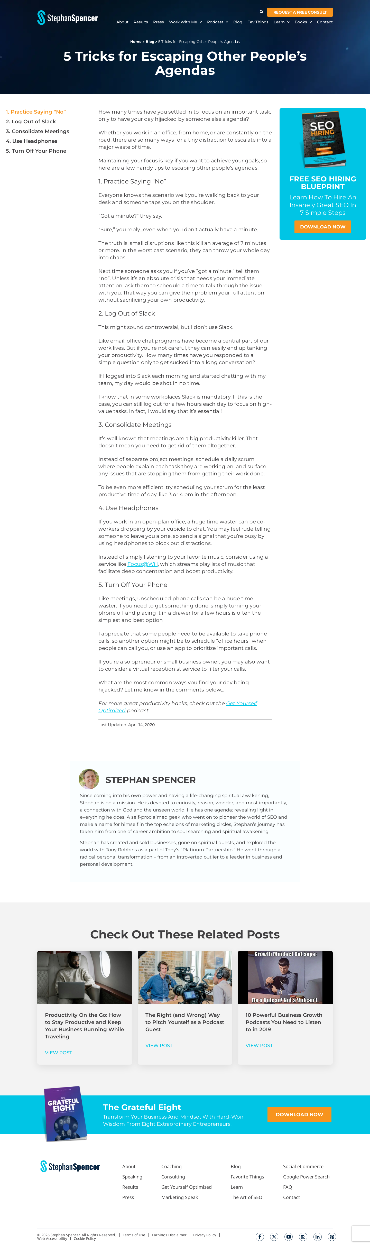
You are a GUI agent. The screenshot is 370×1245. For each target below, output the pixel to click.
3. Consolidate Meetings (38, 131)
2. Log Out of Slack (31, 121)
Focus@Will (142, 564)
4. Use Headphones (31, 141)
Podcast (217, 22)
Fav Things (258, 22)
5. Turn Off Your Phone (36, 151)
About (122, 22)
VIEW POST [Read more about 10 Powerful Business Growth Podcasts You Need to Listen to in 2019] (259, 1045)
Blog (237, 22)
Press (158, 22)
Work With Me (185, 22)
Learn (282, 22)
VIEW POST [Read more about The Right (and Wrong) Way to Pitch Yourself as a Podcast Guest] (159, 1045)
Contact (325, 22)
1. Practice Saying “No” (36, 112)
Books (303, 22)
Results (141, 22)
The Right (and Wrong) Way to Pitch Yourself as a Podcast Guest (184, 1022)
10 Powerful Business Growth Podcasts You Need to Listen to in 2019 (284, 1022)
